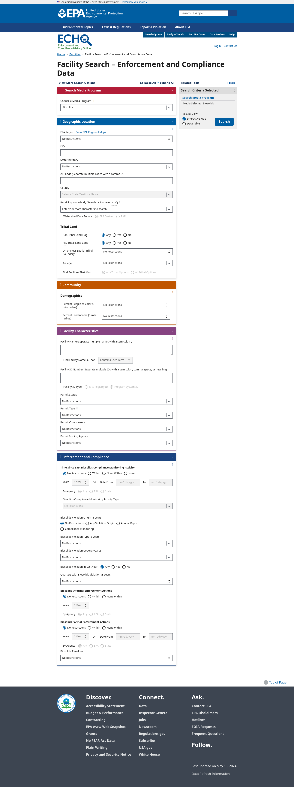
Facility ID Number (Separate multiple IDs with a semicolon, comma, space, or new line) (113, 369)
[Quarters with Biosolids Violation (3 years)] (116, 581)
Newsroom (148, 727)
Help (231, 83)
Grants (91, 734)
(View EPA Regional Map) (91, 132)
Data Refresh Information (211, 774)
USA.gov (148, 748)
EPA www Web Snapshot (106, 727)
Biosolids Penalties (71, 651)
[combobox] (62, 107)
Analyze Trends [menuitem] (175, 34)
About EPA (182, 27)
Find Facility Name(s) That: (79, 360)
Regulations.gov (154, 734)
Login (217, 46)
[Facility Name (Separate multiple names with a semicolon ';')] (116, 350)
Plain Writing (96, 748)
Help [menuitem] (232, 34)
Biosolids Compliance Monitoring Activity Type (91, 499)
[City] (116, 152)
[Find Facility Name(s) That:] (115, 360)
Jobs (142, 720)
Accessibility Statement (105, 706)
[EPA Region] (116, 139)
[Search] (232, 13)
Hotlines (198, 720)
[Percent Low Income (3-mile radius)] (136, 316)
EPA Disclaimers (205, 713)
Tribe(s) (67, 263)
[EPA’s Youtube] (213, 755)
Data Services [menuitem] (217, 34)
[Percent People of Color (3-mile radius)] (136, 305)
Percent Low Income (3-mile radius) (80, 317)
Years (66, 482)
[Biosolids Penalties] (116, 658)
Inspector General (154, 713)
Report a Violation (153, 27)
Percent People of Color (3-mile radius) (79, 305)
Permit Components (72, 422)
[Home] (90, 13)
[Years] (80, 482)
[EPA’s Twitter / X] (204, 755)
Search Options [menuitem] (153, 34)
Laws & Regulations (116, 27)
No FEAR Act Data (100, 741)
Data (143, 706)
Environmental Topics (77, 27)
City (62, 146)
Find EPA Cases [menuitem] (196, 34)
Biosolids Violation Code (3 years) (80, 550)
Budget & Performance (105, 713)
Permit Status (68, 394)
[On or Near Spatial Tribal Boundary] (137, 251)
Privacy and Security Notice (108, 755)
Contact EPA (201, 706)
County (64, 188)
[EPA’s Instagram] (222, 755)
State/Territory (69, 160)
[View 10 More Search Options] (76, 83)
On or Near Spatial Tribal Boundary (78, 252)
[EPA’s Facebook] (195, 755)
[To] (161, 482)
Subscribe (147, 741)
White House (151, 755)
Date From (106, 482)
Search (224, 121)
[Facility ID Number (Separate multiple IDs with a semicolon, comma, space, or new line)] (116, 378)
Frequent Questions (208, 734)
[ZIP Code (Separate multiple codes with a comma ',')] (116, 180)
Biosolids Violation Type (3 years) (80, 537)
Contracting (96, 720)
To (144, 482)
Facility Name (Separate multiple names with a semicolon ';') (96, 341)
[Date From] (128, 482)
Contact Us (230, 46)
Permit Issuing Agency (74, 436)
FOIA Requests (203, 727)
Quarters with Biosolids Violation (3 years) (85, 574)
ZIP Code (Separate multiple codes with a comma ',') (92, 174)
